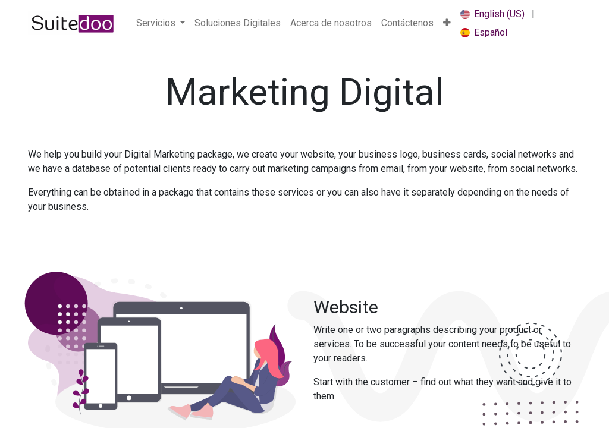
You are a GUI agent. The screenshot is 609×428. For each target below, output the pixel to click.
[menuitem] (237, 23)
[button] (447, 23)
